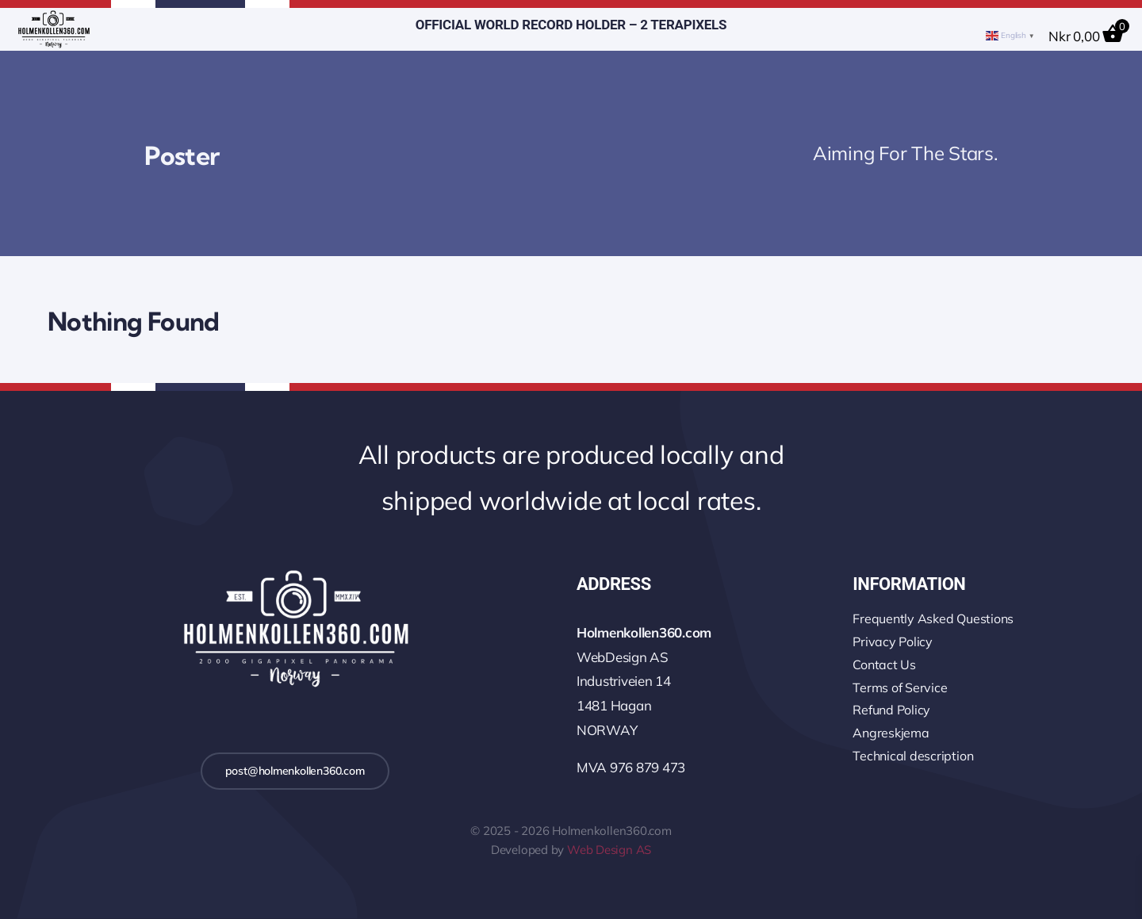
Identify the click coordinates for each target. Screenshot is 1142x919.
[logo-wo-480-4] (53, 17)
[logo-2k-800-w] (295, 572)
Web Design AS (609, 849)
